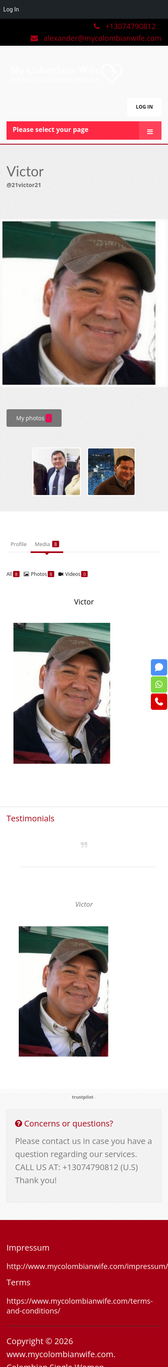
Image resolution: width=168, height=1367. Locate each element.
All (13, 574)
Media (47, 544)
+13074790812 (125, 26)
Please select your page (50, 129)
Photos (42, 574)
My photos (34, 418)
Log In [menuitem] (11, 9)
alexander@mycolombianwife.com (96, 38)
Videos (76, 574)
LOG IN (144, 106)
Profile (19, 544)
